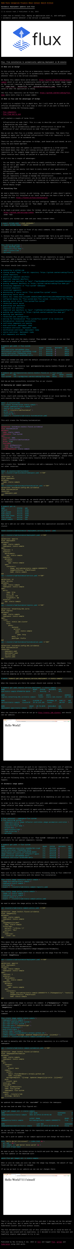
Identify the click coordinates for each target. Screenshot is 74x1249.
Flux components (9, 112)
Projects (24, 3)
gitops (59, 1242)
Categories (15, 3)
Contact (37, 3)
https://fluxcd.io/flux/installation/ (32, 198)
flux (53, 1242)
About (31, 3)
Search (43, 3)
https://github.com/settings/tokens (19, 212)
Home (3, 3)
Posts (8, 3)
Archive (50, 3)
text (39, 1242)
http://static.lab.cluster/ (49, 713)
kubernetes (5, 1244)
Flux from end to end (12, 114)
